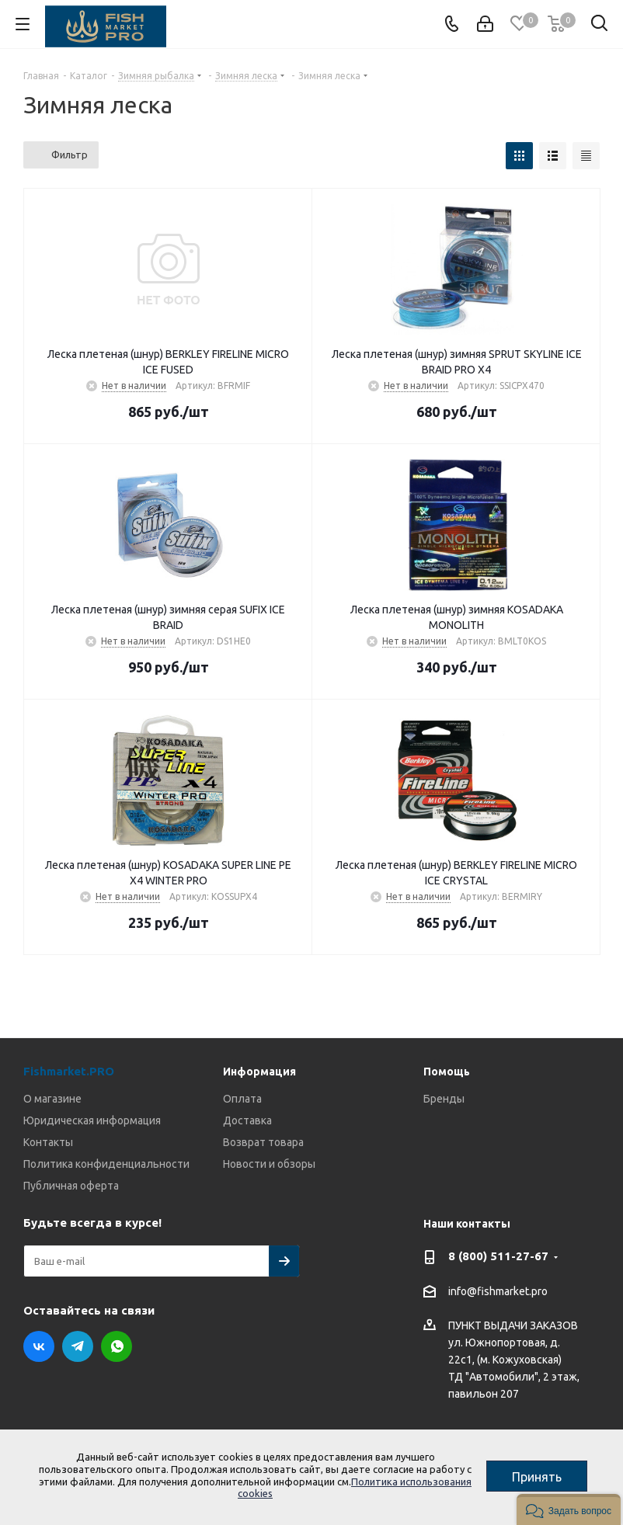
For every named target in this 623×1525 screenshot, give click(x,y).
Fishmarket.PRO (68, 1071)
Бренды (444, 1099)
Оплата (242, 1099)
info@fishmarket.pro (498, 1291)
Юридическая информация (92, 1120)
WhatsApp (116, 1346)
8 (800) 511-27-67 (498, 1256)
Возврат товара (263, 1142)
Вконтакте (38, 1346)
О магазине (52, 1099)
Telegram (77, 1346)
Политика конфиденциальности (106, 1164)
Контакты (48, 1142)
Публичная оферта (71, 1185)
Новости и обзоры (269, 1164)
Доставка (247, 1120)
